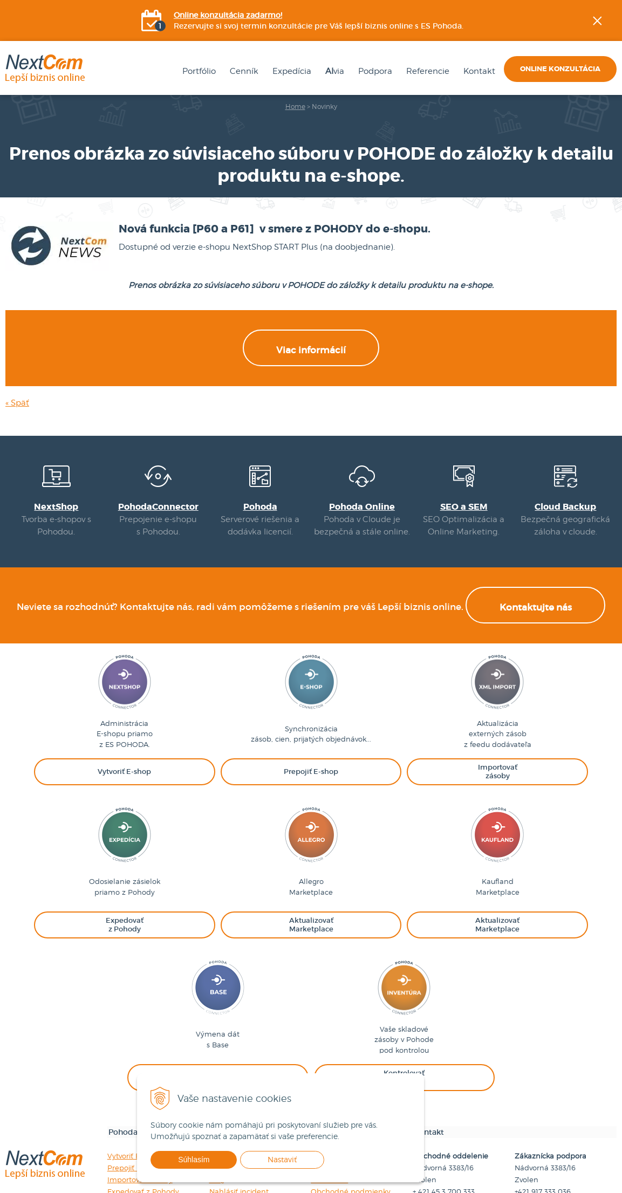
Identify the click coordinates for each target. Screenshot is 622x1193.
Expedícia (285, 73)
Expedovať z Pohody (143, 1064)
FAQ (216, 1052)
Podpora (369, 73)
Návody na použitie (242, 1029)
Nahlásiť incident (239, 1064)
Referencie (421, 73)
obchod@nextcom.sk (450, 1088)
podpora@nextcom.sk (553, 1088)
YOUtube (614, 186)
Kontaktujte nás (536, 634)
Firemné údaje (336, 1029)
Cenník (238, 73)
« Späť (17, 432)
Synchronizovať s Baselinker (155, 1100)
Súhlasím (215, 1159)
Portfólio (193, 73)
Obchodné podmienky (351, 1064)
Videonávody (232, 1041)
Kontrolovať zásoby (140, 1112)
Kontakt (473, 73)
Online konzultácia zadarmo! (228, 16)
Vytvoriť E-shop (133, 1029)
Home (295, 109)
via (328, 73)
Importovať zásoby (140, 1052)
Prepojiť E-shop (134, 1041)
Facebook (614, 132)
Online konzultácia (560, 71)
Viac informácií (311, 379)
